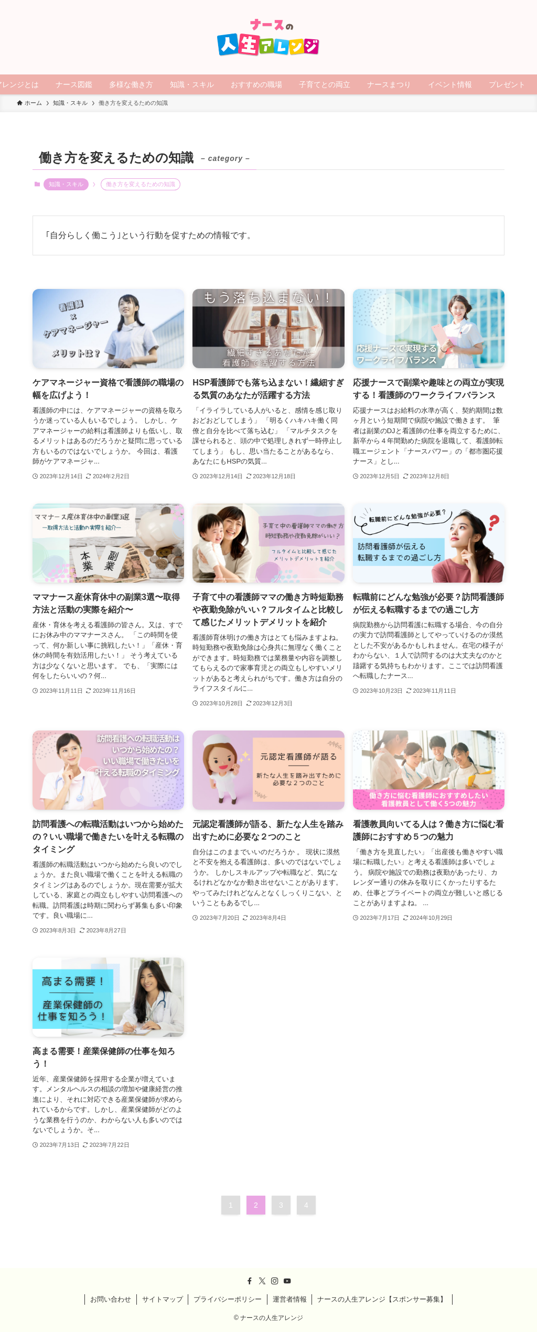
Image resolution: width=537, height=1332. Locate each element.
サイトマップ (162, 1299)
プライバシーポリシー (228, 1299)
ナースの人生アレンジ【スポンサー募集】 (382, 1299)
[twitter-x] (262, 1281)
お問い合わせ (110, 1299)
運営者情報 (290, 1299)
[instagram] (275, 1281)
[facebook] (249, 1281)
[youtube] (287, 1281)
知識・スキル (66, 184)
